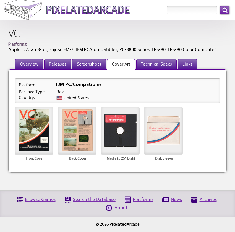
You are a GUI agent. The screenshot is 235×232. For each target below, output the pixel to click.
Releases (57, 64)
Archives (208, 199)
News (176, 199)
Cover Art (121, 64)
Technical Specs (156, 64)
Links (187, 64)
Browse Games (40, 199)
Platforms (143, 199)
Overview (29, 64)
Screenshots (89, 64)
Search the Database (94, 199)
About (120, 208)
